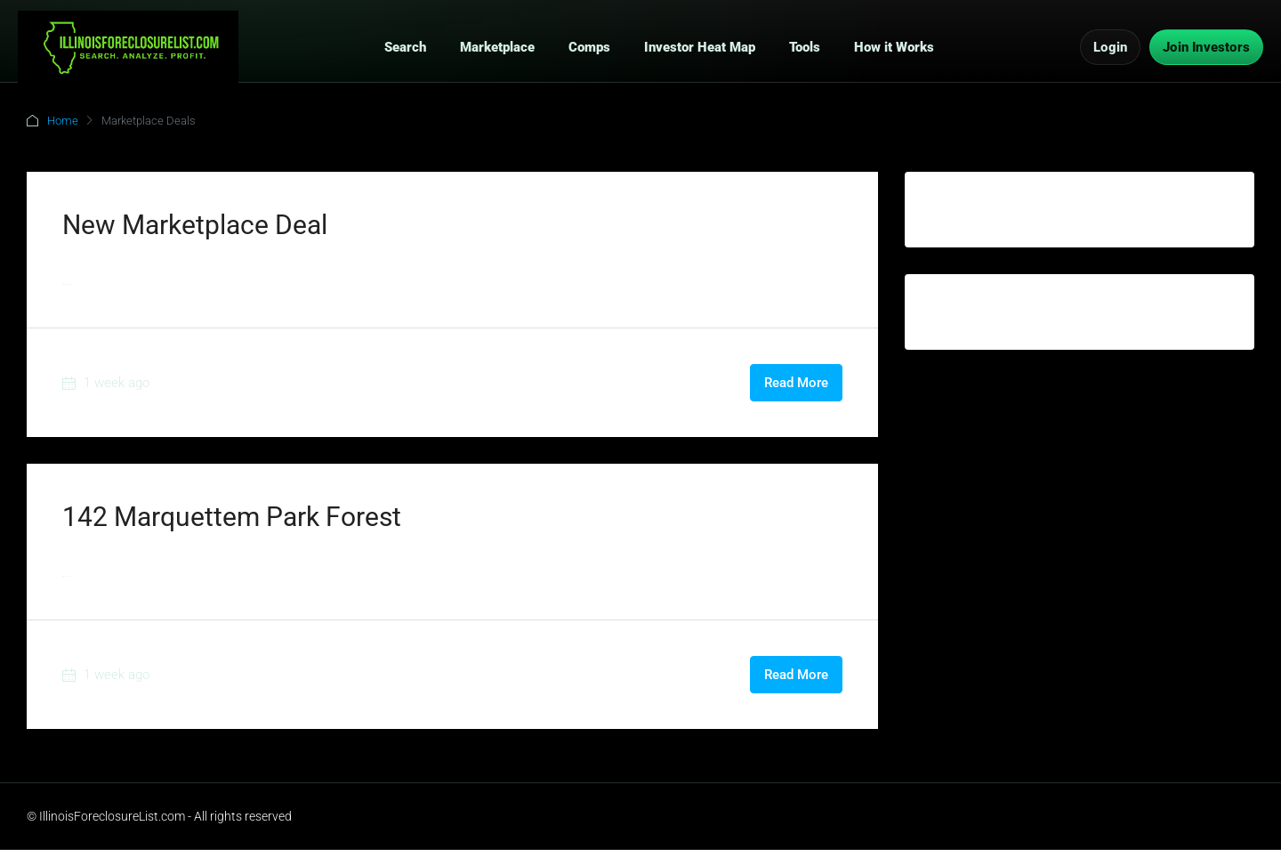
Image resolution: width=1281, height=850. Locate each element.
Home (62, 120)
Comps (589, 47)
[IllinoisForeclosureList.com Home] (128, 47)
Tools (804, 47)
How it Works (894, 47)
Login (1110, 47)
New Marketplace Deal (194, 224)
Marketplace (497, 47)
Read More (796, 383)
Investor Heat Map (699, 47)
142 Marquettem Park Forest (231, 516)
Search (405, 47)
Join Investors (1206, 47)
